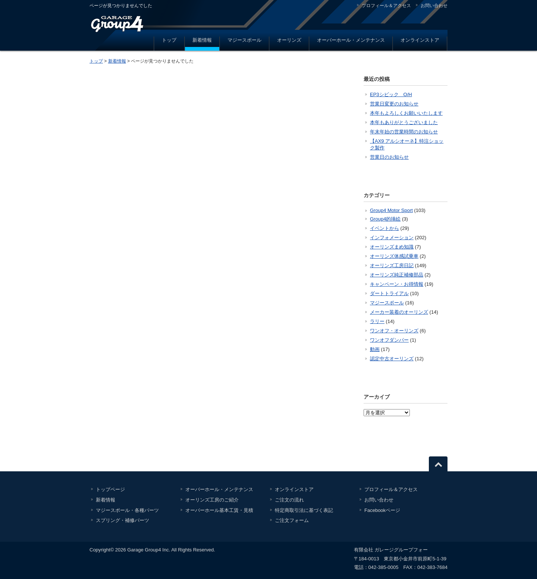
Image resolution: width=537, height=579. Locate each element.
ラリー (377, 321)
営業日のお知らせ (389, 157)
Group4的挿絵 (385, 219)
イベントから (384, 228)
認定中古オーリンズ (392, 358)
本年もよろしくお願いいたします (406, 113)
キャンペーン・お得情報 (396, 284)
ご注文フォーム (292, 520)
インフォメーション (392, 237)
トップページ (110, 489)
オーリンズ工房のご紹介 (212, 500)
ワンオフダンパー (389, 340)
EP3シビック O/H (391, 94)
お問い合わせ (434, 5)
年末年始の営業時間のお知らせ (404, 132)
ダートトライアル (389, 293)
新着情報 (202, 40)
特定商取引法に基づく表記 (304, 510)
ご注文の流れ (289, 500)
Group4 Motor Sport (391, 210)
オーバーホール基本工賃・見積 (219, 510)
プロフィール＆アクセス (386, 5)
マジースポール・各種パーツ (127, 510)
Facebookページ (382, 510)
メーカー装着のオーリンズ (399, 312)
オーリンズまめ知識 (392, 247)
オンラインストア (420, 40)
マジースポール (244, 40)
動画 (375, 349)
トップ (169, 40)
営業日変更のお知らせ (394, 104)
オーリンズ (289, 40)
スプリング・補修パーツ (122, 520)
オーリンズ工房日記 (392, 265)
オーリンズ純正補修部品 (396, 275)
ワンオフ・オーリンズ (394, 330)
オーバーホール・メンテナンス (351, 40)
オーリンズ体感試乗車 (394, 256)
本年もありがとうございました (404, 122)
